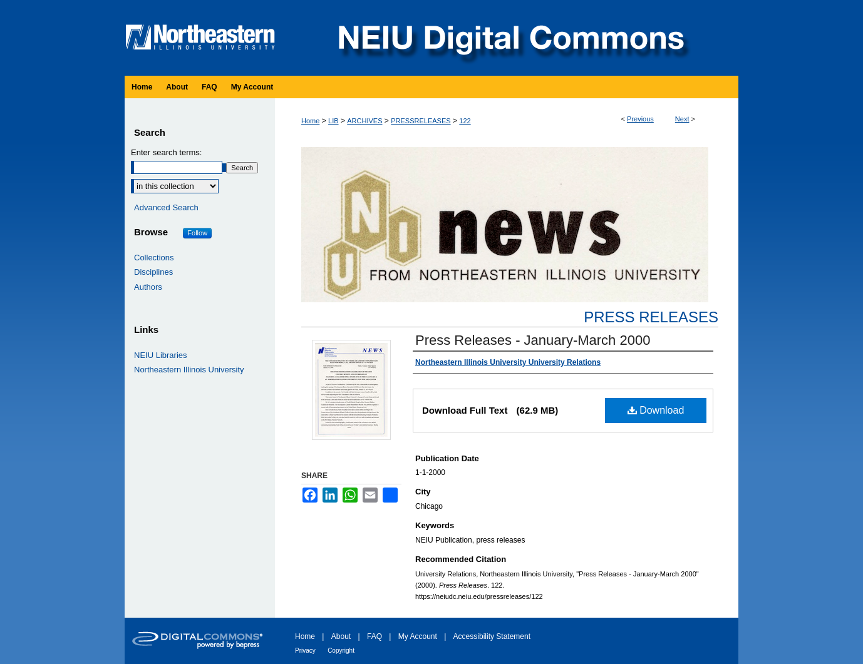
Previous (640, 119)
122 (464, 121)
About (341, 636)
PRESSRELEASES (420, 121)
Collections (154, 257)
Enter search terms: (166, 152)
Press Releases (651, 317)
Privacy (305, 650)
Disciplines (153, 272)
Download (656, 410)
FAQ (374, 636)
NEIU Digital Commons (509, 38)
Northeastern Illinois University (189, 369)
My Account (417, 636)
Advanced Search (166, 207)
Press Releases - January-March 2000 (532, 340)
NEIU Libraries (160, 355)
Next (682, 119)
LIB (333, 121)
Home (310, 121)
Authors (148, 287)
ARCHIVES (364, 121)
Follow (197, 233)
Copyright (341, 650)
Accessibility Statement (491, 636)
